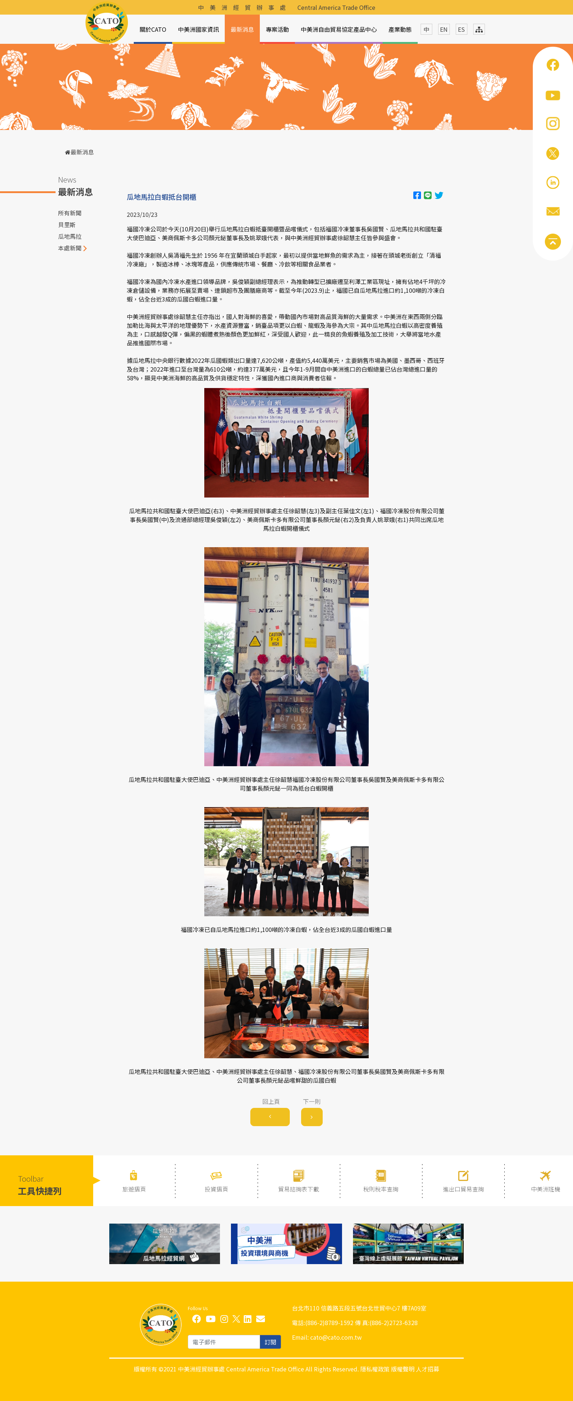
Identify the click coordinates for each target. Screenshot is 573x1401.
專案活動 (277, 29)
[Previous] (270, 1117)
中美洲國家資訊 (198, 29)
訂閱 (270, 1341)
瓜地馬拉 (69, 236)
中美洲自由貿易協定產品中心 (339, 29)
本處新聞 (69, 247)
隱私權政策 (375, 1368)
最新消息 (242, 29)
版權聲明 (402, 1368)
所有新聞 (69, 212)
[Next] (312, 1117)
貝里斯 (67, 224)
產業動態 (400, 29)
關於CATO (153, 29)
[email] (224, 1342)
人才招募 (427, 1368)
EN (444, 29)
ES (461, 29)
